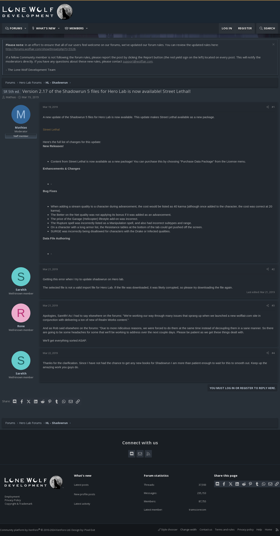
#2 (271, 271)
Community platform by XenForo (39, 530)
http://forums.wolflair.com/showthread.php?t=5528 (43, 51)
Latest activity (85, 496)
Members (77, 28)
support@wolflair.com (140, 63)
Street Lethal (53, 131)
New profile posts (88, 488)
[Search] (267, 28)
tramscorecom (194, 509)
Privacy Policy (18, 498)
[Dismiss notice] (271, 47)
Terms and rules (221, 529)
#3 (271, 307)
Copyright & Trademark (25, 502)
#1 (271, 109)
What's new (45, 28)
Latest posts (85, 480)
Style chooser (164, 529)
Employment (17, 494)
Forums (16, 28)
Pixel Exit (93, 530)
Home (264, 529)
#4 (271, 355)
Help (255, 529)
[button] (25, 28)
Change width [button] (184, 529)
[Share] (265, 108)
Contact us (202, 529)
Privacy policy (242, 529)
